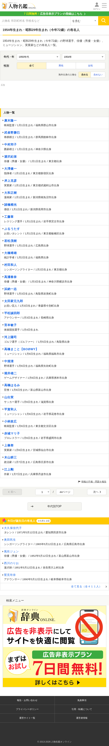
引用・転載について (82, 709)
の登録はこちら (52, 13)
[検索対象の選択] (84, 20)
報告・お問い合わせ (27, 700)
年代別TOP (54, 506)
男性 (61, 65)
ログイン (96, 9)
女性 (90, 65)
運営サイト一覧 (27, 718)
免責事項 (81, 700)
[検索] (103, 20)
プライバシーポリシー (27, 709)
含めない (98, 74)
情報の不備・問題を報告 (93, 481)
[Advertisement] (54, 95)
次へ (97, 491)
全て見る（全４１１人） (86, 586)
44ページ (65, 491)
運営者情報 (81, 718)
